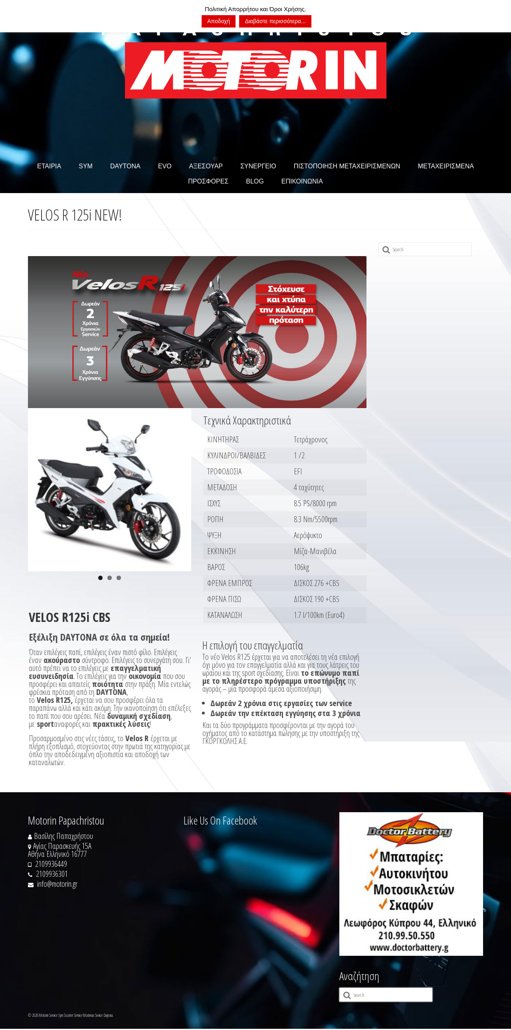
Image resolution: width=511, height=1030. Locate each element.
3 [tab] (119, 578)
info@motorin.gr (52, 885)
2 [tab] (109, 578)
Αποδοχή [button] (218, 21)
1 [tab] (100, 578)
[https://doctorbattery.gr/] (411, 885)
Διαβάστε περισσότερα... (275, 21)
